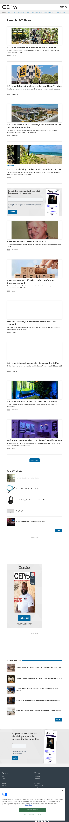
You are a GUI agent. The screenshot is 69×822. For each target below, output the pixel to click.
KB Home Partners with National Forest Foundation (31, 47)
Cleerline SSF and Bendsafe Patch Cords (27, 489)
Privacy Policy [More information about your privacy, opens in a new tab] (28, 805)
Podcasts (4, 772)
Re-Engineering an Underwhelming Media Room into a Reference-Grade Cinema (38, 682)
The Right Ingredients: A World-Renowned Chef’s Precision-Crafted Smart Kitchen (39, 649)
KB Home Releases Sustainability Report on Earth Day (33, 363)
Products (4, 763)
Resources (4, 767)
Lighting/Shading (38, 767)
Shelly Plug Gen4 (20, 511)
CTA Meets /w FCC (48, 12)
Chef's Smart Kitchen (59, 12)
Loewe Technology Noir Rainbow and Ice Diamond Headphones (33, 500)
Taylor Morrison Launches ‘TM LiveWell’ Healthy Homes (34, 440)
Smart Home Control (39, 763)
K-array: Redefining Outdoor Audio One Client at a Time (34, 169)
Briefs (9, 55)
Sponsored (4, 770)
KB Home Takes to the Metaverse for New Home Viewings (34, 86)
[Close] (63, 790)
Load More (34, 460)
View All (58, 530)
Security (36, 770)
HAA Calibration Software (22, 12)
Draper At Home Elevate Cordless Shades (27, 478)
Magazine (4, 785)
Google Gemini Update (36, 12)
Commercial (37, 760)
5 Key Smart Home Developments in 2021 (26, 241)
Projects (4, 765)
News (8, 94)
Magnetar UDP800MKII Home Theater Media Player (30, 521)
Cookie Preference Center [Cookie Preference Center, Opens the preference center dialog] (32, 814)
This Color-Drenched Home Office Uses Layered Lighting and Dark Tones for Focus (39, 660)
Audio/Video (37, 765)
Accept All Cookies (32, 809)
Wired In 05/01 (11, 12)
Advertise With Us (6, 780)
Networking (37, 758)
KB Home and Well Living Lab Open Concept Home (32, 401)
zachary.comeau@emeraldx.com (42, 787)
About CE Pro (5, 783)
